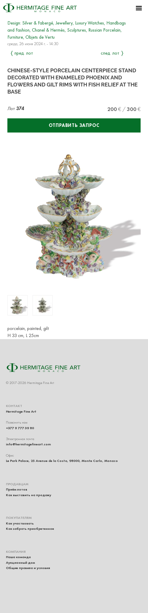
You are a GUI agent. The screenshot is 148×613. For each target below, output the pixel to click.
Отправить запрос (74, 125)
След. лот (110, 53)
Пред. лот (23, 53)
